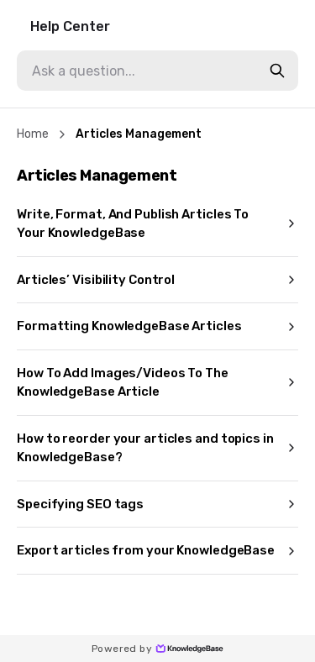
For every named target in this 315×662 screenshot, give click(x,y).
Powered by (157, 648)
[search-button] (277, 70)
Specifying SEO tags (157, 504)
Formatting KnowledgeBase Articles (157, 326)
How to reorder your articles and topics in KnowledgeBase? (157, 448)
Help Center (70, 26)
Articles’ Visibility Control (157, 279)
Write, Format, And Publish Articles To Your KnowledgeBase (157, 224)
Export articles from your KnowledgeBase (157, 550)
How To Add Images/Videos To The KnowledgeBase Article (157, 382)
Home (33, 134)
